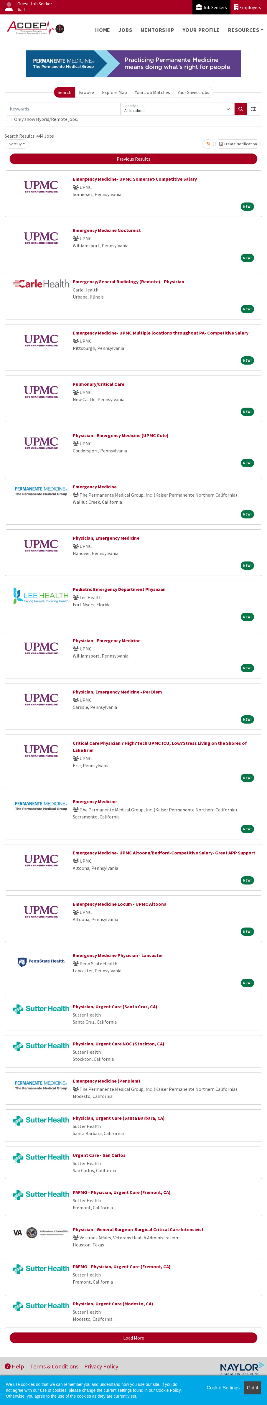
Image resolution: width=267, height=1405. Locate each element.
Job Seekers (211, 7)
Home (102, 30)
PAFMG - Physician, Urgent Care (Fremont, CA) (122, 1192)
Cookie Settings (223, 1387)
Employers (247, 7)
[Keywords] (64, 109)
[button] (253, 109)
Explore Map (114, 92)
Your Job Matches (152, 92)
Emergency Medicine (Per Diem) (106, 1081)
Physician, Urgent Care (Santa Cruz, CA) (115, 1006)
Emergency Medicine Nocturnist (107, 230)
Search (64, 92)
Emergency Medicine (95, 487)
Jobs (125, 30)
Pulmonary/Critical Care (98, 384)
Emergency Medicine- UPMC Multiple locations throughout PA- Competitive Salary (160, 333)
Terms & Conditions (54, 1366)
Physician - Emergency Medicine (107, 640)
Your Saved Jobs (193, 92)
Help (14, 1366)
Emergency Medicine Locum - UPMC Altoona (120, 904)
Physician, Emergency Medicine (106, 538)
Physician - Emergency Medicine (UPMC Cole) (121, 435)
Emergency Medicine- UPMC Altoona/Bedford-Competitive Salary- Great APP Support (164, 853)
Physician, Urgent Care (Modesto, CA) (113, 1304)
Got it (252, 1387)
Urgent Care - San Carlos (99, 1155)
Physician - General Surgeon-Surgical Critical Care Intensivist (138, 1229)
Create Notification (238, 143)
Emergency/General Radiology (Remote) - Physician (128, 281)
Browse (86, 92)
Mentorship (157, 30)
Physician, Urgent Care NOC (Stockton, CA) (118, 1044)
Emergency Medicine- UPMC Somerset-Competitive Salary (135, 179)
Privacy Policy (101, 1366)
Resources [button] (243, 30)
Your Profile (201, 30)
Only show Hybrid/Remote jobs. (46, 119)
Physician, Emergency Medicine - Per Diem (117, 692)
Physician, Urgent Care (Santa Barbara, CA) (119, 1118)
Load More (133, 1338)
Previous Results (133, 159)
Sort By (15, 143)
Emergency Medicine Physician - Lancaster (118, 955)
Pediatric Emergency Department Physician (119, 589)
